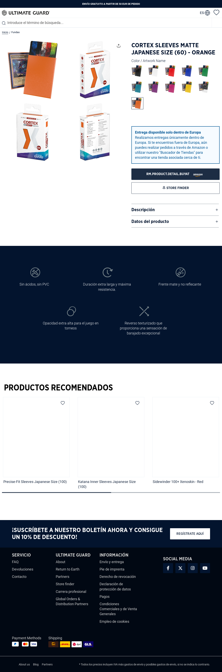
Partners (62, 576)
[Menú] (217, 22)
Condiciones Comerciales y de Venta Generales (118, 609)
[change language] (205, 12)
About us (24, 664)
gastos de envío (134, 664)
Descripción (143, 210)
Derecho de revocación (118, 576)
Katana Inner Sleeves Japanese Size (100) (107, 484)
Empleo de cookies (114, 621)
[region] (111, 444)
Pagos (105, 596)
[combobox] (105, 22)
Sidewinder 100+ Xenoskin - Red (178, 482)
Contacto (19, 576)
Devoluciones (22, 569)
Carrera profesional (71, 591)
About (60, 562)
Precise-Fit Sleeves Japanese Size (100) (35, 482)
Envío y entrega (112, 562)
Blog (36, 664)
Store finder (65, 584)
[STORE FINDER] (175, 174)
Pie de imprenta (112, 569)
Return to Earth (67, 569)
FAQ (15, 562)
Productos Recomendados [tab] (58, 388)
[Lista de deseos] (216, 12)
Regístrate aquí (190, 533)
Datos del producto (150, 221)
